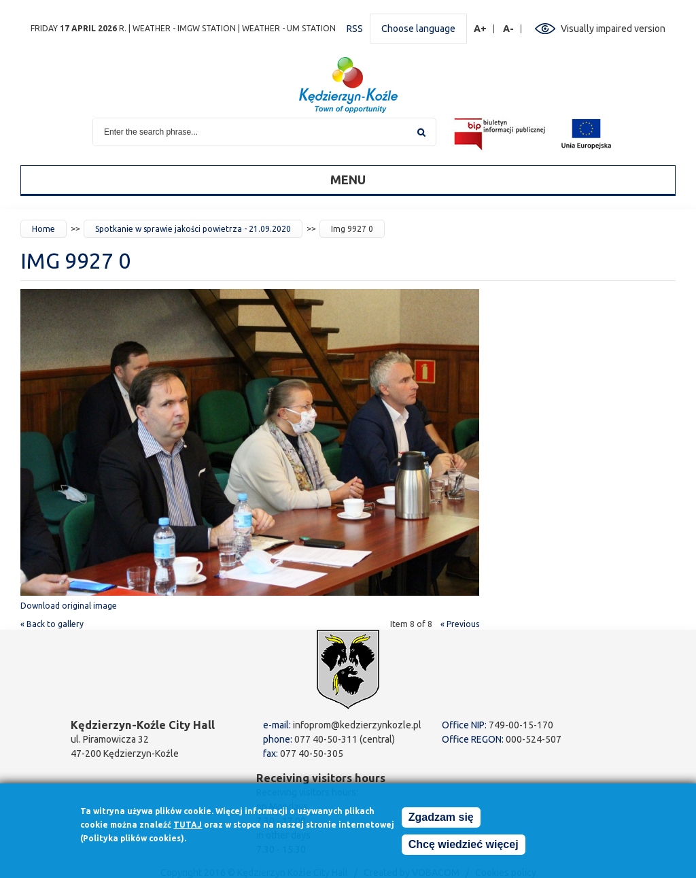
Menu (348, 179)
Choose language (418, 28)
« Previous (459, 624)
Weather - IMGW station (184, 28)
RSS (355, 28)
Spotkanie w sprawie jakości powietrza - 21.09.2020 (193, 228)
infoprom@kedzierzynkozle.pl (357, 725)
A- (509, 28)
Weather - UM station (289, 28)
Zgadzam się (441, 820)
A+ (480, 28)
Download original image (68, 605)
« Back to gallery (52, 624)
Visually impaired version (613, 28)
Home (43, 228)
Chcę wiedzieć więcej (463, 847)
